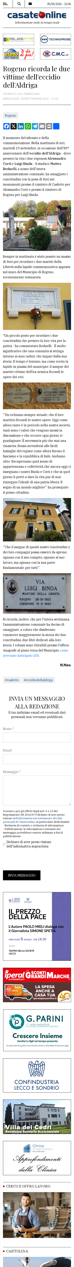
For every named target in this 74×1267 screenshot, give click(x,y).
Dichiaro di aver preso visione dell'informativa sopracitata (29, 844)
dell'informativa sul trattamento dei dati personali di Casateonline (32, 820)
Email (7, 750)
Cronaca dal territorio (21, 94)
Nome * (8, 729)
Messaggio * (12, 772)
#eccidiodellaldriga (38, 680)
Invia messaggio (22, 875)
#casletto (12, 680)
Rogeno (10, 115)
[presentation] (33, 859)
